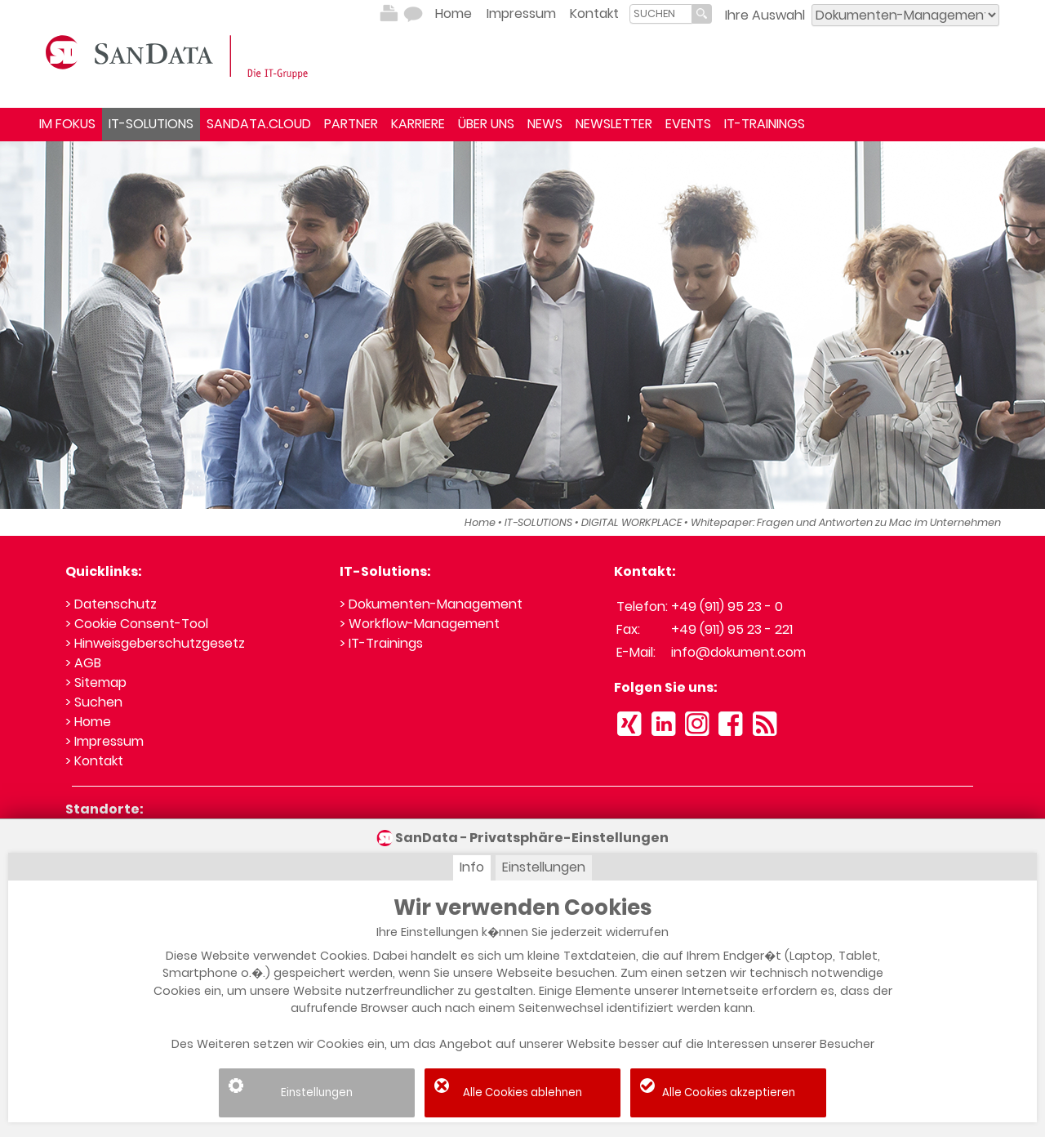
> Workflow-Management (420, 623)
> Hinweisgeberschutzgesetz (155, 643)
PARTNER (351, 123)
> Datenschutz (111, 604)
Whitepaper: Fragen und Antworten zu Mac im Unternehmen (846, 522)
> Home (88, 721)
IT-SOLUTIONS (151, 123)
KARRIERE (418, 123)
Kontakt (594, 13)
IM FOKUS (67, 123)
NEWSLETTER (614, 123)
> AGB (83, 662)
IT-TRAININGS (764, 123)
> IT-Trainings (381, 643)
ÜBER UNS (486, 123)
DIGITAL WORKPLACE (631, 522)
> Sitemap (96, 682)
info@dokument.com (738, 652)
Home (453, 13)
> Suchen (93, 702)
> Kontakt (94, 760)
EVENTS (688, 123)
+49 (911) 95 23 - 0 (727, 606)
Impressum (521, 13)
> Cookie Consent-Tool (136, 623)
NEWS (545, 123)
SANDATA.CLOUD (259, 123)
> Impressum (104, 741)
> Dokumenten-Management (431, 604)
